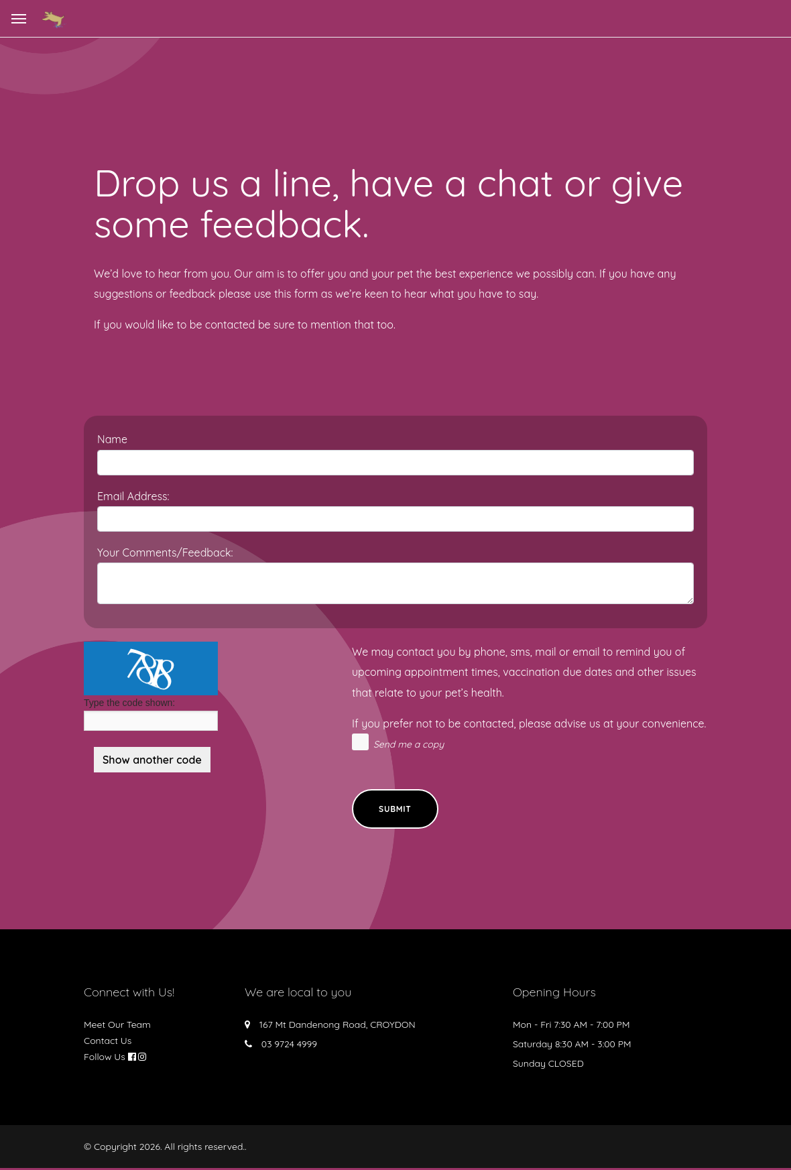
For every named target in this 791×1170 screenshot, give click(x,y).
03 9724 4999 (289, 1046)
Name (112, 439)
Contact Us (107, 1043)
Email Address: (133, 496)
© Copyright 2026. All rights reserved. (164, 1149)
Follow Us (104, 1059)
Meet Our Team (117, 1026)
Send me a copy (408, 744)
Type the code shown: (129, 702)
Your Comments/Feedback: (165, 552)
